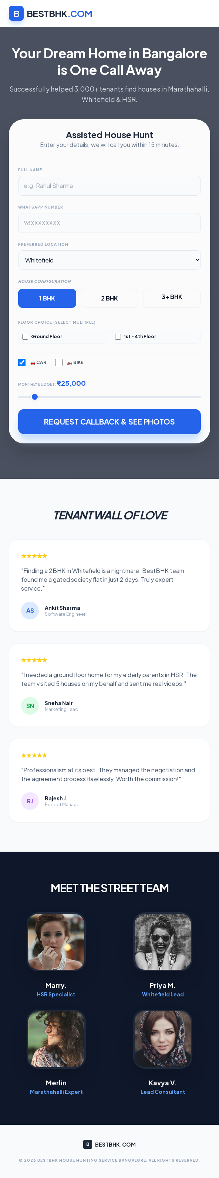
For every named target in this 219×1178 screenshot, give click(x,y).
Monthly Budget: (52, 383)
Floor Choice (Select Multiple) (57, 322)
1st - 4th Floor (135, 337)
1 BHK (47, 298)
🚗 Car (32, 362)
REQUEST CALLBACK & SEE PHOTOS (109, 421)
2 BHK (109, 298)
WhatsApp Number (40, 207)
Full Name (30, 170)
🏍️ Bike (69, 362)
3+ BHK (172, 296)
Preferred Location (43, 244)
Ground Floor (42, 337)
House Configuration (44, 281)
